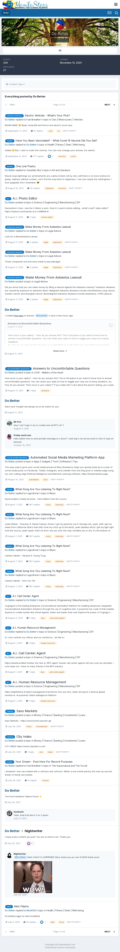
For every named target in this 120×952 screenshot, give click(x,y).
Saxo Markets (26, 711)
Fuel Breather (33, 119)
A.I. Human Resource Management (34, 627)
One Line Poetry (26, 166)
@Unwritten (41, 316)
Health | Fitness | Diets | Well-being (66, 144)
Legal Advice (54, 230)
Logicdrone (32, 493)
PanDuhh (19, 812)
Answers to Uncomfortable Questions (61, 368)
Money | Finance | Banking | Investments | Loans (59, 715)
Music (53, 493)
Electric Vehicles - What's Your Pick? (47, 115)
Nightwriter (34, 831)
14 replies (31, 780)
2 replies (32, 242)
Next (107, 104)
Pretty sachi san (22, 435)
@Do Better (20, 857)
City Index (24, 736)
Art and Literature (61, 170)
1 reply (31, 217)
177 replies (37, 156)
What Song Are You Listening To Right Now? (42, 489)
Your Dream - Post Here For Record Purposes (44, 761)
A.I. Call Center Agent (26, 596)
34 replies (29, 922)
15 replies (37, 131)
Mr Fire (17, 422)
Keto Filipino (21, 906)
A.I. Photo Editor (25, 198)
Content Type (15, 84)
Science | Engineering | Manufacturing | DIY (57, 202)
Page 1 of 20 (59, 104)
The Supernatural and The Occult (69, 765)
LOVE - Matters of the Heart (48, 372)
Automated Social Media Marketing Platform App (67, 457)
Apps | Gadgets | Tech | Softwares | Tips (56, 461)
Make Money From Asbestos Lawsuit (48, 226)
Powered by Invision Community (60, 947)
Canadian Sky (33, 170)
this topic (19, 315)
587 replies (33, 504)
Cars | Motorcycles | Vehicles (67, 119)
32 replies (33, 188)
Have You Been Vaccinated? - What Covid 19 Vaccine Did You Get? (56, 140)
